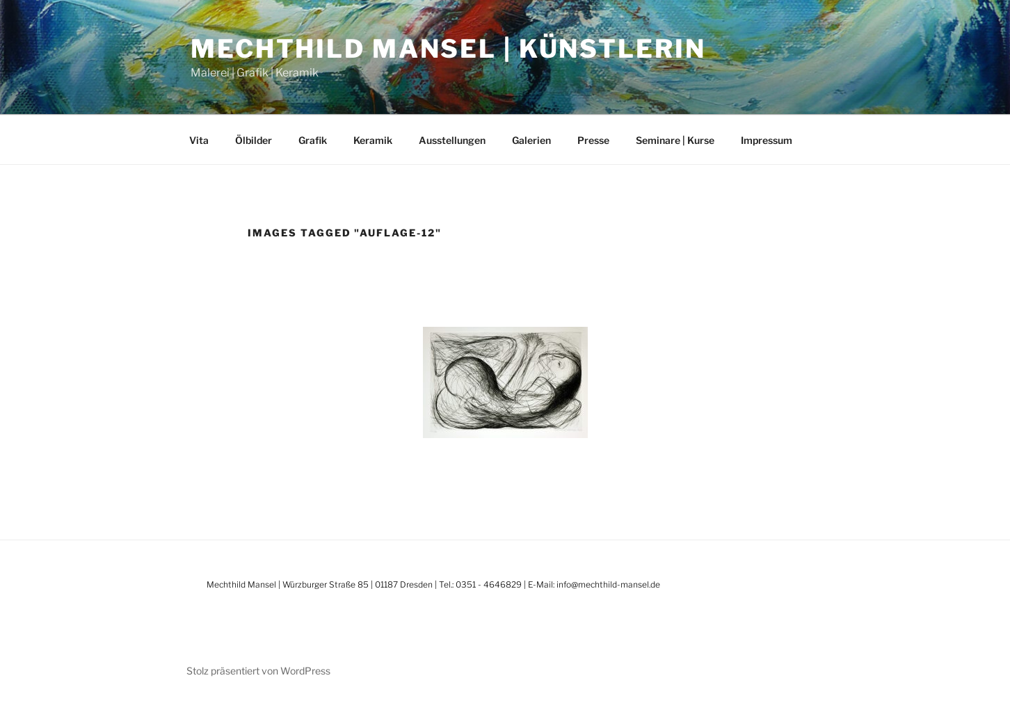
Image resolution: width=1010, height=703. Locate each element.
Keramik (372, 140)
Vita (199, 140)
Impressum (766, 140)
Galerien (531, 140)
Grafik (312, 140)
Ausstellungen (452, 140)
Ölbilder (253, 140)
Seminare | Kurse (675, 140)
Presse (593, 140)
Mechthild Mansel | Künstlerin (448, 48)
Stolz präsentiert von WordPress (258, 671)
